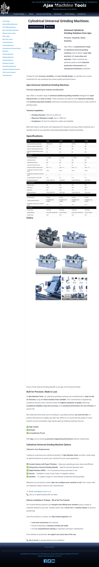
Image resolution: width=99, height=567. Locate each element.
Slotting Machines (8, 54)
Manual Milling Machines (10, 24)
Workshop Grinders (8, 63)
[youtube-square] (53, 561)
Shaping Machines (8, 57)
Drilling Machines (8, 42)
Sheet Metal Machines (9, 66)
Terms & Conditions (49, 547)
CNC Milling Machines (9, 27)
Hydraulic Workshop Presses (11, 69)
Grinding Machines (8, 45)
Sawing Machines (8, 60)
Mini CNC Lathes (8, 39)
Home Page (6, 21)
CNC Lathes (6, 36)
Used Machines (7, 75)
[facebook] (46, 561)
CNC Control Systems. (9, 72)
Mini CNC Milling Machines (11, 30)
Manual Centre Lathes (9, 33)
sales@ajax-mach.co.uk (43, 492)
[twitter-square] (49, 561)
